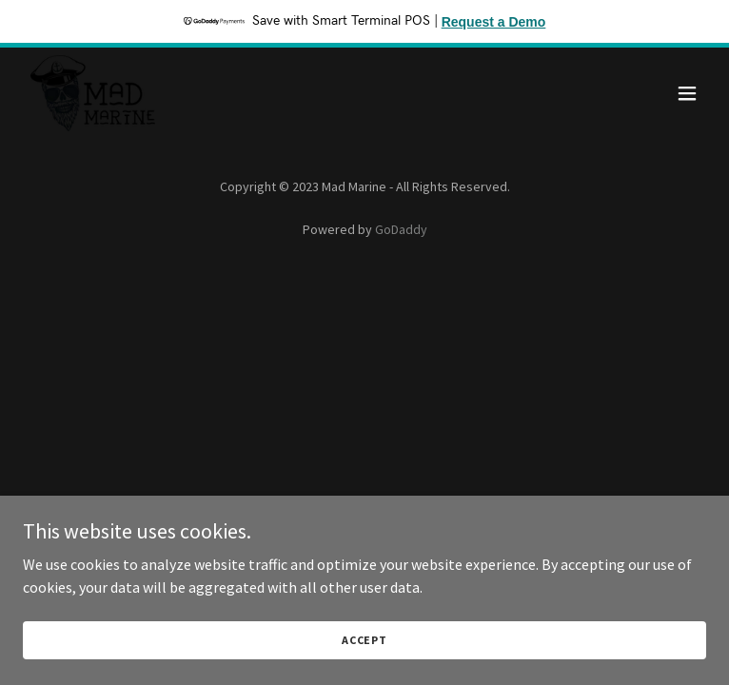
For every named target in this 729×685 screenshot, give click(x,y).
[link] (92, 93)
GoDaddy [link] (401, 229)
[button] (687, 93)
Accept (364, 665)
